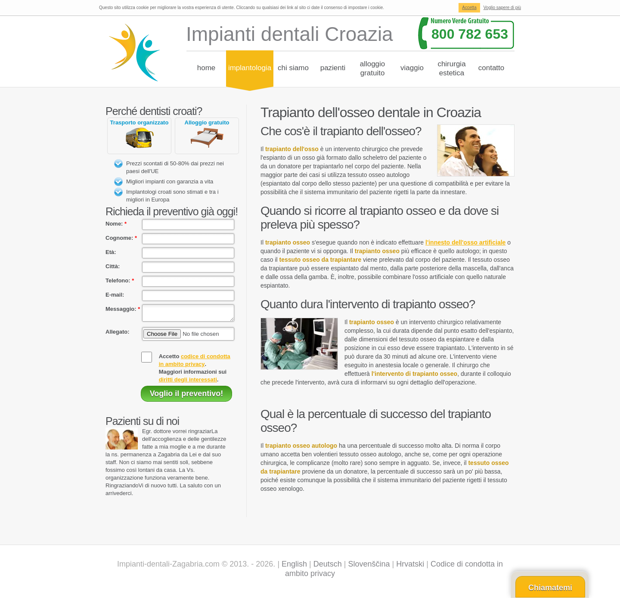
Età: (110, 252)
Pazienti (333, 68)
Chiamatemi (550, 587)
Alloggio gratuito (207, 122)
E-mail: (114, 294)
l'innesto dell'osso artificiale (465, 242)
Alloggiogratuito (372, 68)
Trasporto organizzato (139, 122)
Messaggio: (122, 309)
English (294, 566)
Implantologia (249, 68)
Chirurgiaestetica (451, 68)
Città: (112, 266)
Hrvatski (410, 566)
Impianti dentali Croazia (289, 34)
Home (206, 68)
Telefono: (119, 280)
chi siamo (293, 68)
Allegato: (117, 334)
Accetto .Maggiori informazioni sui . (194, 370)
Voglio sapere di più (502, 7)
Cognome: (121, 238)
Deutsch (327, 566)
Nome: (116, 223)
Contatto (491, 68)
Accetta (469, 7)
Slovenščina (369, 566)
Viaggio (412, 68)
